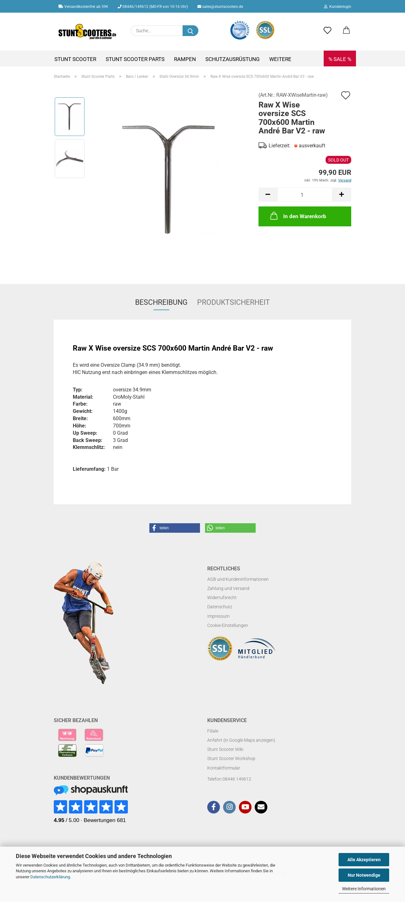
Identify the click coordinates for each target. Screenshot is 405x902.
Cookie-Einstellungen (227, 625)
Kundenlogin (337, 6)
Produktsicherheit (233, 302)
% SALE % (339, 59)
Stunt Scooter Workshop (231, 758)
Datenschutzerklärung (50, 876)
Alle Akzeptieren (364, 859)
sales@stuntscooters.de (220, 6)
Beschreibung (161, 302)
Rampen (185, 59)
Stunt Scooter (75, 59)
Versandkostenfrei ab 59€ (83, 6)
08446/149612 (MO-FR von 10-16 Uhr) (153, 6)
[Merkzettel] (327, 30)
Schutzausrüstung (232, 59)
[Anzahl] (304, 194)
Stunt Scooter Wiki (225, 749)
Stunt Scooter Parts (135, 59)
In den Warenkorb (297, 216)
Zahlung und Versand (228, 588)
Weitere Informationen (364, 888)
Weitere (280, 59)
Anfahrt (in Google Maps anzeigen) (241, 740)
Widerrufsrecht (222, 597)
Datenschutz (219, 606)
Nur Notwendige (364, 875)
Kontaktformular (223, 767)
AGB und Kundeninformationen (238, 579)
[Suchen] (190, 30)
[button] (346, 30)
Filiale (212, 730)
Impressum (218, 616)
